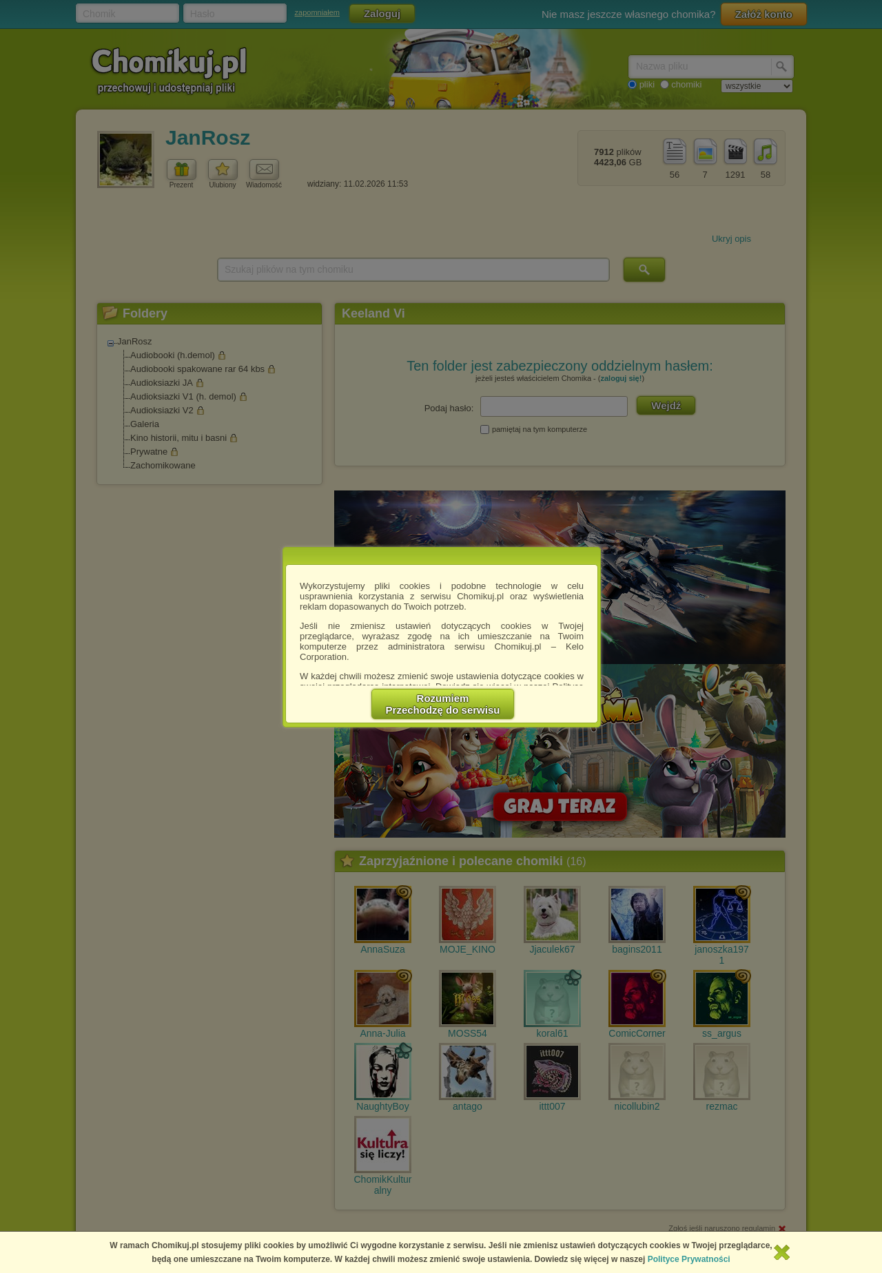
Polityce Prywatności (689, 1259)
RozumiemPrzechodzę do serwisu (443, 704)
